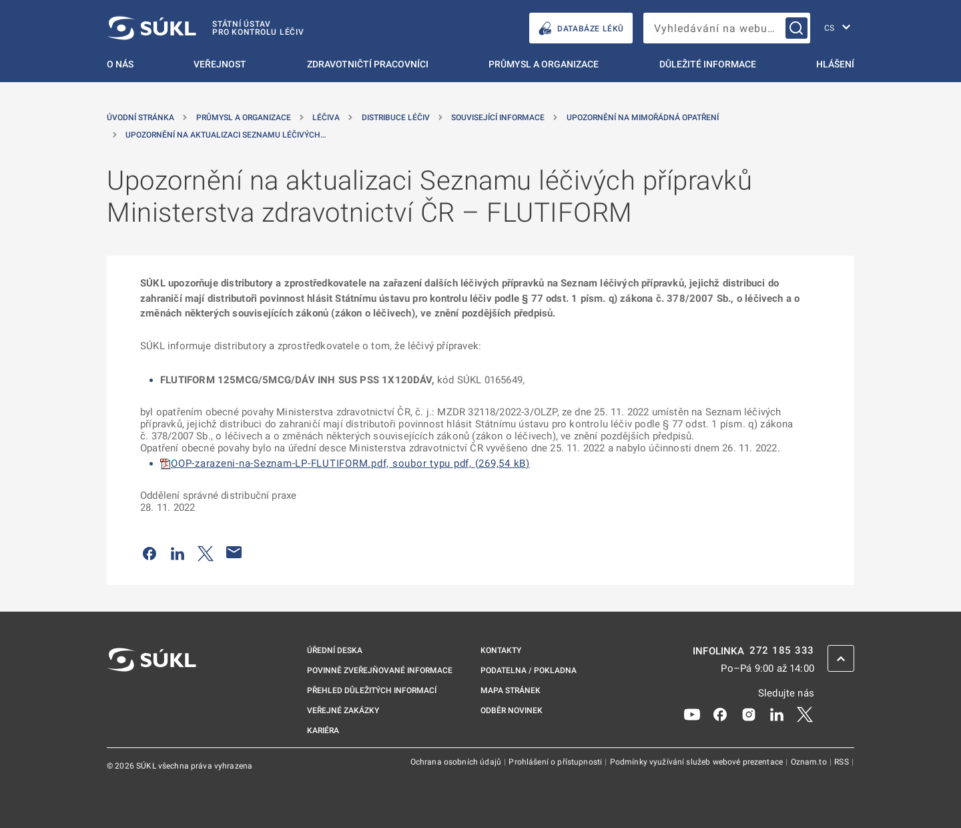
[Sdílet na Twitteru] (205, 552)
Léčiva (326, 117)
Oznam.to (810, 762)
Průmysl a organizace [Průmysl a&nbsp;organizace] (243, 117)
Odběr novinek (511, 710)
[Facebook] (720, 713)
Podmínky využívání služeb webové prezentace (697, 762)
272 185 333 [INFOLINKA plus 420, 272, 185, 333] (781, 651)
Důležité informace (707, 64)
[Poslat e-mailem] (234, 552)
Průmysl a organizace (544, 64)
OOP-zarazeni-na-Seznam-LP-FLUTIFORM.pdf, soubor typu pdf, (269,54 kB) (350, 463)
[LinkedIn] (776, 713)
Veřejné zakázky (343, 710)
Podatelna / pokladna (528, 670)
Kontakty (500, 650)
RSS (842, 762)
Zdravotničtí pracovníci (367, 64)
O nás (120, 64)
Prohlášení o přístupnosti (556, 762)
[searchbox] (726, 28)
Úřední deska (334, 650)
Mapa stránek (510, 690)
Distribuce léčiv (396, 117)
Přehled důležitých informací (371, 690)
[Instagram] (748, 713)
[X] (804, 713)
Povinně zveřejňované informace (379, 670)
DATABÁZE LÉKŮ (581, 28)
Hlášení (835, 64)
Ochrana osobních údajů (456, 762)
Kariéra (323, 730)
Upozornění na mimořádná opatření (643, 117)
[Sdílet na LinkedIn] (177, 552)
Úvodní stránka (140, 117)
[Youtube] (692, 713)
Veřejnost (220, 64)
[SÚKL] (205, 28)
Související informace (498, 117)
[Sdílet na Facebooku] (149, 552)
